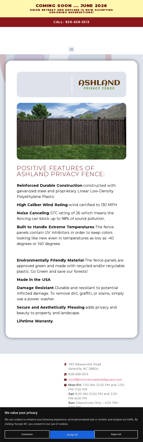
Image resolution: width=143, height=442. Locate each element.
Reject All (71, 434)
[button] (71, 49)
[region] (71, 425)
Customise (26, 434)
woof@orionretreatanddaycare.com (95, 379)
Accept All (117, 434)
